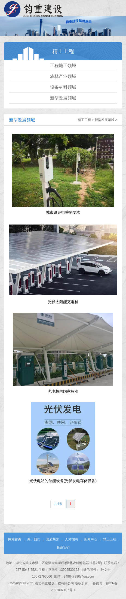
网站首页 (14, 539)
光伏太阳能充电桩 (63, 302)
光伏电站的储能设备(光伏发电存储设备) (63, 481)
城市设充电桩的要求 (63, 212)
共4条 (58, 504)
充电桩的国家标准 (63, 391)
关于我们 (33, 539)
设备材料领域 (63, 87)
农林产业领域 (63, 76)
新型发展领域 (63, 98)
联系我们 (63, 547)
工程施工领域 (63, 65)
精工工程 (84, 120)
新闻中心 (90, 539)
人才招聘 (71, 539)
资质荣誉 (52, 539)
